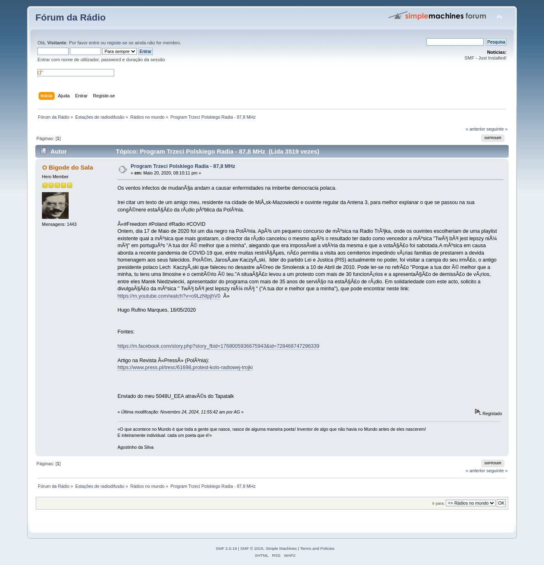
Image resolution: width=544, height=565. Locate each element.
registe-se (117, 42)
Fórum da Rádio (70, 17)
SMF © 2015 (251, 548)
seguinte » (497, 128)
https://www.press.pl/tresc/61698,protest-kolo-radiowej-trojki (185, 367)
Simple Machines (281, 548)
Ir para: (438, 503)
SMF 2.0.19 (226, 548)
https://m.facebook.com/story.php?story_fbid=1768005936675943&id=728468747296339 (218, 346)
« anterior (475, 128)
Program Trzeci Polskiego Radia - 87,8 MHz (183, 166)
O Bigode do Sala (67, 167)
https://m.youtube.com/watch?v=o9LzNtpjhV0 (169, 296)
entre (94, 42)
